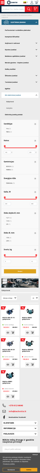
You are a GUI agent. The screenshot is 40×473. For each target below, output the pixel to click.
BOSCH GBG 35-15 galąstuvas (8, 318)
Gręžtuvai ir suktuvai (22, 43)
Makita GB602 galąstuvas (27, 318)
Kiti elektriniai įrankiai (25, 15)
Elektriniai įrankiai (12, 15)
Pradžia (3, 15)
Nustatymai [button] (11, 470)
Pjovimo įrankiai (22, 49)
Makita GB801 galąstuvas (7, 382)
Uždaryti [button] (35, 454)
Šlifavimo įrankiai (22, 75)
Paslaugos (8, 434)
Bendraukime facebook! (17, 417)
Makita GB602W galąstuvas (27, 350)
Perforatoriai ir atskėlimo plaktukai (17, 30)
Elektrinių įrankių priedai (13, 115)
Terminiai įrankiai (22, 82)
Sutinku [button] (28, 470)
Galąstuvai (4, 17)
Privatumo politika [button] (9, 464)
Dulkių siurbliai (10, 69)
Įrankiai (2, 2)
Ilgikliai (7, 89)
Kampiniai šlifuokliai (12, 37)
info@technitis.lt (17, 411)
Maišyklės (9, 108)
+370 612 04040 (16, 405)
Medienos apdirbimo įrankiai (22, 56)
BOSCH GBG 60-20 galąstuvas (8, 350)
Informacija (9, 428)
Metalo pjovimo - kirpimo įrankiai (17, 63)
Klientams (8, 423)
